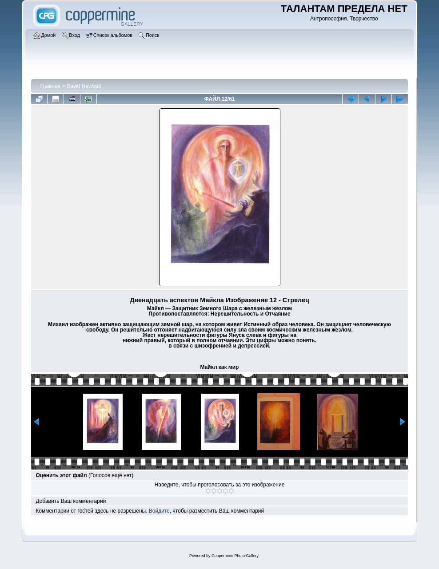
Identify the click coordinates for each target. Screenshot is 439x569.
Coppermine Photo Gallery (235, 555)
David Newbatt (84, 86)
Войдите (159, 511)
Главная (50, 86)
